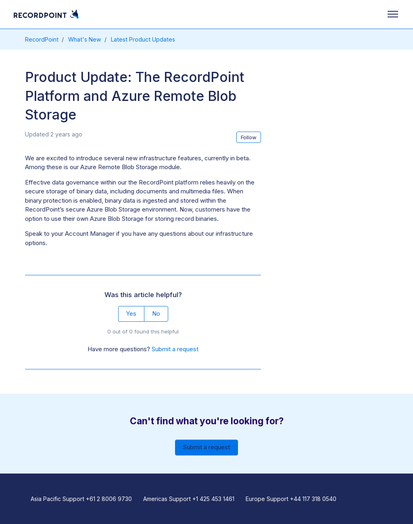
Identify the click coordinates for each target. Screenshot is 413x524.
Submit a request (175, 349)
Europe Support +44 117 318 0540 (291, 498)
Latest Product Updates (143, 39)
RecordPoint (41, 39)
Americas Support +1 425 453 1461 (188, 498)
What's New (84, 39)
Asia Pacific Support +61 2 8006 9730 (81, 498)
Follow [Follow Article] (249, 137)
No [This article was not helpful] (156, 313)
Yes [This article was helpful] (131, 313)
